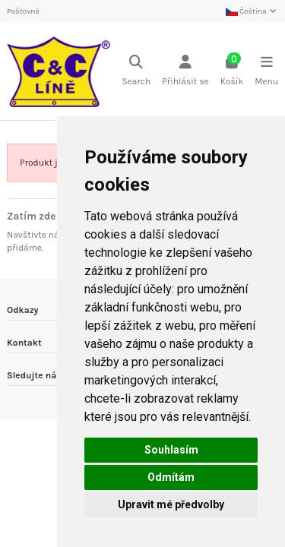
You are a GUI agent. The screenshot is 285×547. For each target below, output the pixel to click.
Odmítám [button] (171, 477)
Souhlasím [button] (171, 450)
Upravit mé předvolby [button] (171, 504)
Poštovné (23, 11)
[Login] (185, 71)
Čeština (252, 11)
